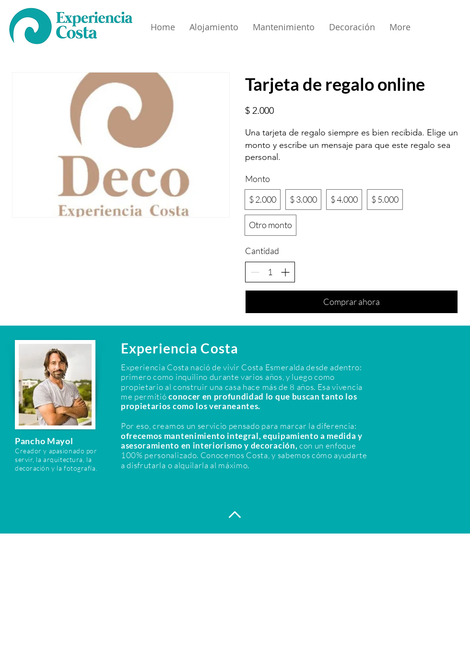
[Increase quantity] (285, 272)
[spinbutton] (270, 272)
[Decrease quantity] (254, 272)
